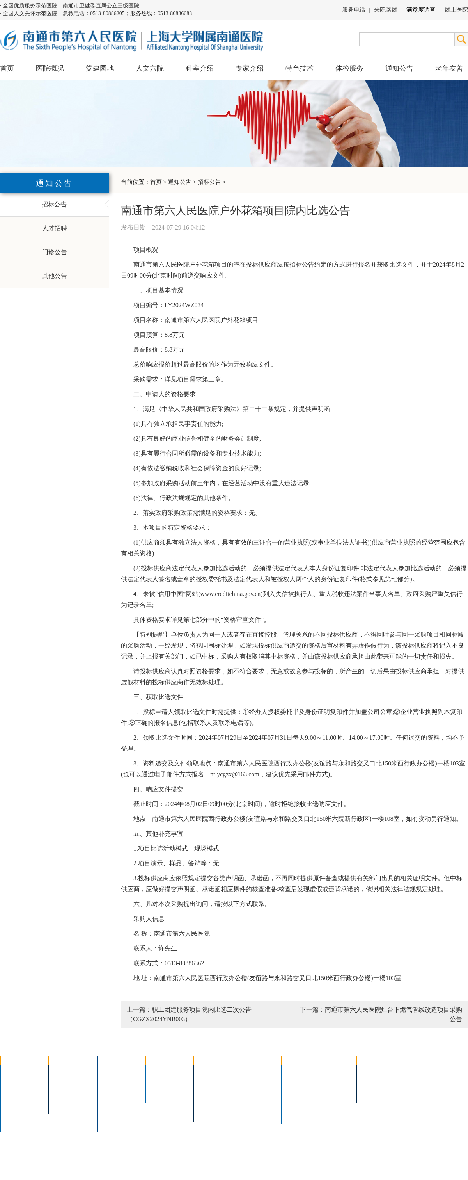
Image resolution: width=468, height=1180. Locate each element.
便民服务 (298, 1092)
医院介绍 (17, 1072)
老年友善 (449, 68)
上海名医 (163, 1072)
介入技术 (211, 1072)
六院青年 (66, 1092)
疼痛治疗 (252, 1072)
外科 (108, 1092)
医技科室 (114, 1102)
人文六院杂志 (72, 1082)
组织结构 (17, 1092)
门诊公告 (54, 252)
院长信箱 (17, 1112)
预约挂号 (333, 1082)
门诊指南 (298, 1072)
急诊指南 (333, 1072)
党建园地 (100, 68)
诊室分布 (333, 1092)
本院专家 (163, 1092)
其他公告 (54, 275)
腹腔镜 (249, 1092)
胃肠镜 (208, 1092)
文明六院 (66, 1102)
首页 (7, 68)
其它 (108, 1112)
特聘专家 (163, 1082)
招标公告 (209, 182)
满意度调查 (421, 10)
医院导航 (298, 1102)
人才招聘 (54, 228)
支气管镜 (252, 1082)
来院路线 (385, 10)
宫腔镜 (249, 1102)
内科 (108, 1082)
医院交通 (17, 1122)
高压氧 (208, 1102)
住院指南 (298, 1082)
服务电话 (353, 10)
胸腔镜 (208, 1082)
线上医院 (456, 10)
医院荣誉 (17, 1102)
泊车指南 (333, 1102)
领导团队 (17, 1082)
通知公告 (179, 182)
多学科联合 (117, 1072)
